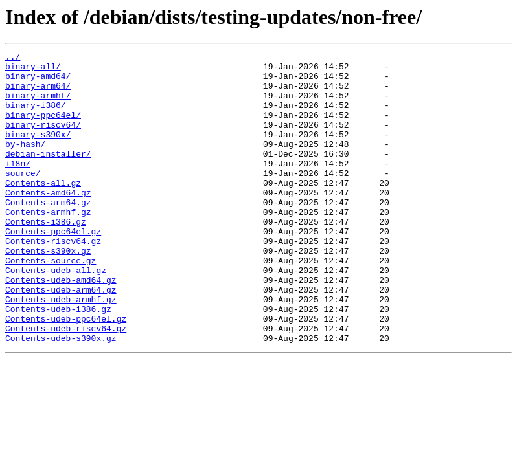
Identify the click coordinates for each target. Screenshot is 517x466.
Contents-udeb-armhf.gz (61, 349)
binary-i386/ (35, 116)
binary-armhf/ (38, 105)
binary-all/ (33, 70)
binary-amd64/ (38, 81)
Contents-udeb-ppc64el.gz (65, 373)
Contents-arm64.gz (48, 233)
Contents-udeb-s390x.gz (61, 396)
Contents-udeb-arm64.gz (61, 338)
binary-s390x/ (38, 151)
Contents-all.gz (43, 210)
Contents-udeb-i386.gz (58, 361)
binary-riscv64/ (43, 140)
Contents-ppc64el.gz (53, 268)
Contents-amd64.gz (48, 221)
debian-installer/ (48, 175)
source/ (23, 198)
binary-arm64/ (38, 93)
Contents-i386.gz (45, 256)
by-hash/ (25, 163)
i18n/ (17, 186)
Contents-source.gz (50, 303)
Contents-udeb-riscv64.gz (65, 384)
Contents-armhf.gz (48, 244)
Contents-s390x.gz (48, 291)
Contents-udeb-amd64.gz (61, 326)
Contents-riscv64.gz (53, 279)
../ (12, 58)
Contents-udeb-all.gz (55, 314)
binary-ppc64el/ (43, 128)
